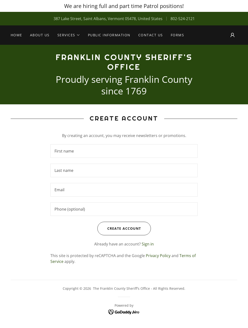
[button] (68, 35)
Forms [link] (177, 35)
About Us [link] (40, 35)
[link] (124, 68)
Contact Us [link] (150, 35)
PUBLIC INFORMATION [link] (109, 35)
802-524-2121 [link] (182, 18)
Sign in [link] (148, 244)
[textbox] (124, 151)
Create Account (119, 228)
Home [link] (16, 35)
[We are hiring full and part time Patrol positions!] (124, 6)
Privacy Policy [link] (158, 255)
